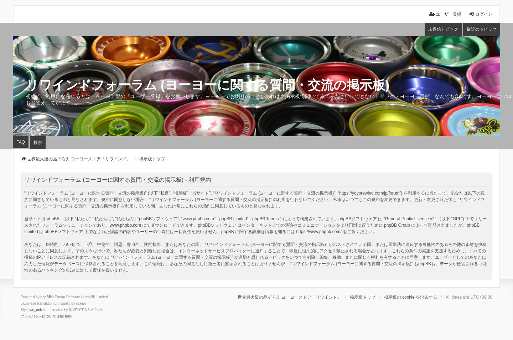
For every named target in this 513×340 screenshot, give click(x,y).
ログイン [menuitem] (480, 14)
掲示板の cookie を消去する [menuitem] (410, 297)
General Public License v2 (410, 218)
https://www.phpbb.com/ (318, 231)
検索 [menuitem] (37, 142)
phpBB (46, 297)
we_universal (40, 310)
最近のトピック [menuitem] (482, 29)
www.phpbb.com (125, 225)
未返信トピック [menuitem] (443, 29)
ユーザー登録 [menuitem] (445, 14)
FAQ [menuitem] (20, 142)
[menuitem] (38, 316)
